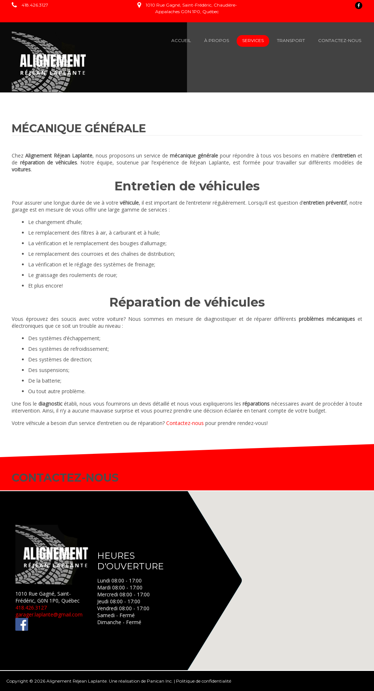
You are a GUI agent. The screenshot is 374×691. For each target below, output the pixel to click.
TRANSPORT (291, 40)
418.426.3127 (35, 5)
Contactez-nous (185, 422)
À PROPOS (216, 40)
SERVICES (253, 40)
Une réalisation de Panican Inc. (141, 681)
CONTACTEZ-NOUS (339, 40)
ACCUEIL (181, 40)
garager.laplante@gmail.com (49, 614)
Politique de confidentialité (203, 681)
